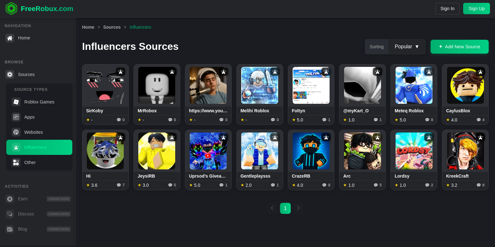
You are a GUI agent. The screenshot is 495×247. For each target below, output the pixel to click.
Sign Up (476, 8)
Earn (38, 199)
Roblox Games (33, 101)
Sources (20, 74)
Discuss (38, 214)
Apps (23, 117)
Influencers (29, 147)
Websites (27, 132)
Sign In (445, 8)
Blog (38, 229)
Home (17, 38)
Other (24, 162)
